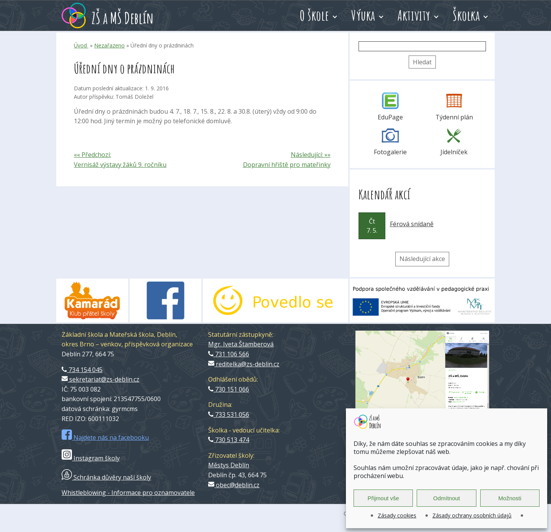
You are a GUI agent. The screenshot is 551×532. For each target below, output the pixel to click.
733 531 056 (228, 414)
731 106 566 (228, 354)
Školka (466, 15)
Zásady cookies (397, 515)
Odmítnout (446, 498)
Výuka (363, 15)
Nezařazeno (109, 45)
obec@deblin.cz (233, 485)
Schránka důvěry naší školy (106, 477)
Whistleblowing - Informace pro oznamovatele (128, 492)
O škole (314, 15)
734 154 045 (82, 370)
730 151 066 (228, 389)
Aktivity (414, 15)
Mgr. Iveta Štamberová (241, 344)
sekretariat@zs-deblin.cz (100, 379)
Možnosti (509, 498)
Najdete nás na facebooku (105, 437)
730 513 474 (228, 440)
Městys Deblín (228, 465)
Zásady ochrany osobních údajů (472, 515)
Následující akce (422, 259)
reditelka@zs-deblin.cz (243, 364)
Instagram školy (91, 458)
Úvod (81, 45)
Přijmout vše (383, 498)
